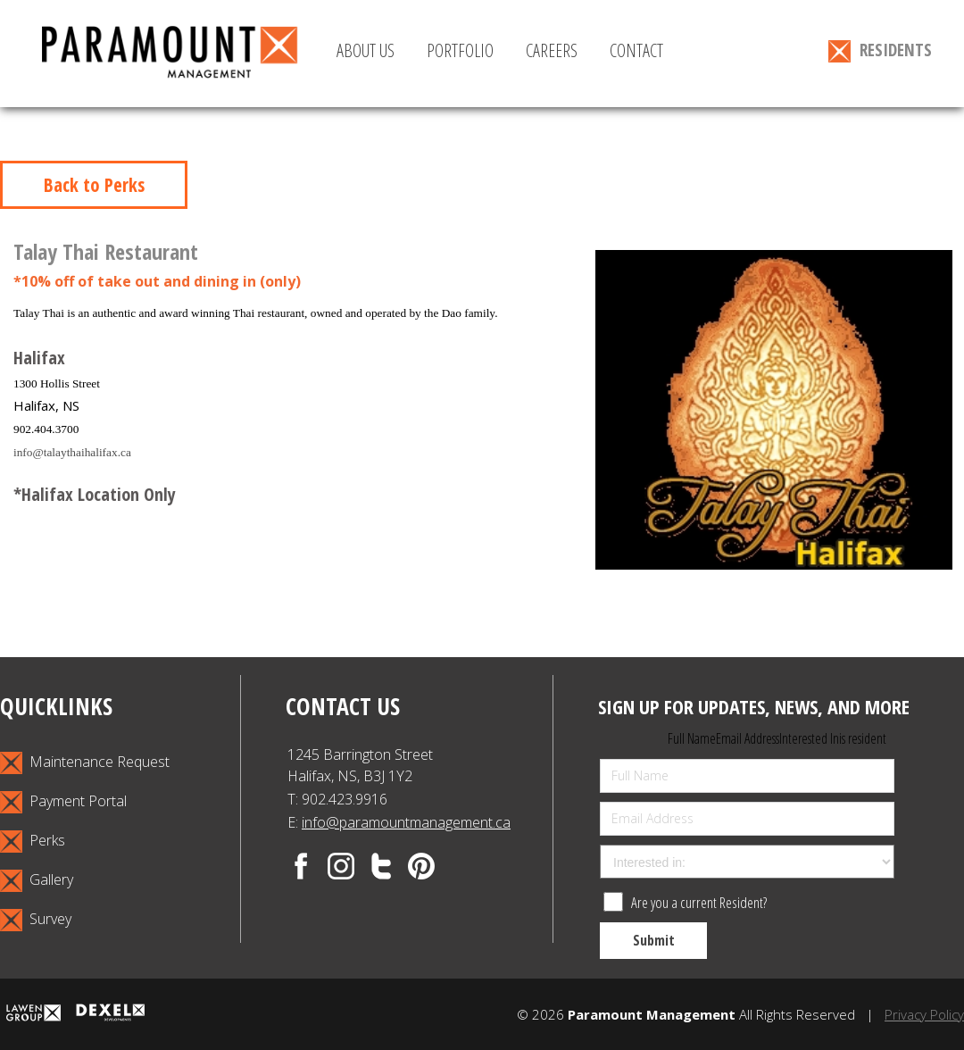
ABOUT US (366, 50)
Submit (654, 940)
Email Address (747, 738)
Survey (35, 920)
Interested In (809, 738)
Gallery (36, 881)
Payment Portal (63, 802)
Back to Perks (94, 184)
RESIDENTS (880, 50)
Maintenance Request (85, 763)
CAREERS (552, 50)
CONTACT (636, 50)
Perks (32, 841)
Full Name (692, 738)
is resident (862, 738)
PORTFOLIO (460, 50)
